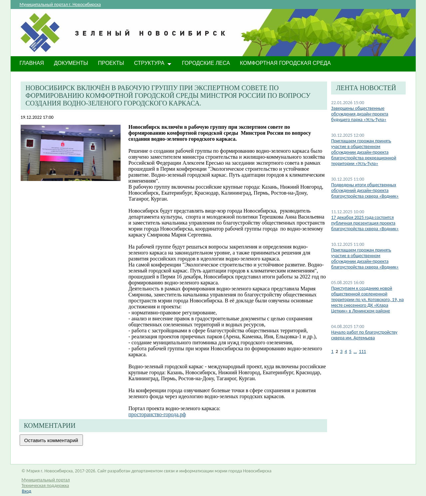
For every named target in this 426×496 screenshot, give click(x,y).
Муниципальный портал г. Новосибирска (60, 4)
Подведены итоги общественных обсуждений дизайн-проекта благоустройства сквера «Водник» (365, 190)
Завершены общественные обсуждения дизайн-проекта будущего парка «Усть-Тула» (359, 113)
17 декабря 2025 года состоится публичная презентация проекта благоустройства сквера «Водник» (365, 223)
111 (362, 351)
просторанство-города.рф (157, 414)
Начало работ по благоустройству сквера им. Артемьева (364, 335)
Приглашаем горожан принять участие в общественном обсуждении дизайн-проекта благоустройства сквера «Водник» (365, 258)
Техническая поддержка (45, 485)
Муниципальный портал (46, 480)
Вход (26, 491)
